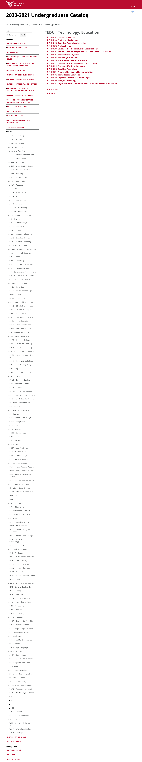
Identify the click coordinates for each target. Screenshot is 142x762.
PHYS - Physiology (16, 613)
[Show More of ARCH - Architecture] (8, 192)
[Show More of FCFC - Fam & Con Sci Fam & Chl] (8, 395)
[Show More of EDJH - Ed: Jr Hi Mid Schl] (8, 336)
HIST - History (15, 440)
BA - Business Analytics (19, 211)
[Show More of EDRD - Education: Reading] (8, 344)
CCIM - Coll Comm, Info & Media (22, 249)
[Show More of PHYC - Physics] (8, 609)
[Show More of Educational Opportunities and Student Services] (6, 63)
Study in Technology (62, 80)
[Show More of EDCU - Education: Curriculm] (8, 317)
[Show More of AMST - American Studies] (8, 170)
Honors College (15, 116)
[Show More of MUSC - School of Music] (8, 564)
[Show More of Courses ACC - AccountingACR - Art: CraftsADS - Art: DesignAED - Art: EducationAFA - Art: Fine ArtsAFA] (6, 131)
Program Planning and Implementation (71, 72)
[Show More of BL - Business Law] (8, 226)
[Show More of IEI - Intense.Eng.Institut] (8, 463)
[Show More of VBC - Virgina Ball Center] (8, 715)
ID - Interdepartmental (18, 459)
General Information (17, 48)
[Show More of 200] (10, 700)
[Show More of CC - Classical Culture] (8, 245)
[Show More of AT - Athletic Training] (8, 207)
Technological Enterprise (64, 75)
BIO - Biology (15, 219)
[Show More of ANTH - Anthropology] (8, 177)
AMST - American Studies (19, 170)
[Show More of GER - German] (8, 429)
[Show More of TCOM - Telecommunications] (8, 685)
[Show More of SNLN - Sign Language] (8, 647)
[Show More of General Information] (6, 47)
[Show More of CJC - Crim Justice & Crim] (8, 268)
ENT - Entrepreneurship (19, 376)
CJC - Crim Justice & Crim (19, 268)
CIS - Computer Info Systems (21, 264)
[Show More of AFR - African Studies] (8, 158)
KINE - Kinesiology (17, 507)
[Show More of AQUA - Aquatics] (8, 185)
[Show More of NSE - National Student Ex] (8, 587)
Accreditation (14, 742)
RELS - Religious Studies (19, 632)
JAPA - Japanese (16, 499)
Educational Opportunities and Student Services (20, 64)
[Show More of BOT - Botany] (8, 230)
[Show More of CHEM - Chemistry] (8, 260)
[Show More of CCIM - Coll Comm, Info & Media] (8, 249)
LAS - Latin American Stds (20, 514)
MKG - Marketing (16, 553)
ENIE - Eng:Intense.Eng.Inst (20, 372)
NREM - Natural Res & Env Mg (21, 583)
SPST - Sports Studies (18, 670)
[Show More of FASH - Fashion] (8, 387)
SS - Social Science (17, 678)
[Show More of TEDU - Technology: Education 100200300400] (8, 693)
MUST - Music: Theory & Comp (22, 576)
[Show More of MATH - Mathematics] (8, 526)
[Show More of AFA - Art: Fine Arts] (8, 151)
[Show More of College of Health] (6, 111)
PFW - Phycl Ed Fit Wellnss (20, 602)
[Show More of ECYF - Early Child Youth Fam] (8, 302)
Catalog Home (14, 750)
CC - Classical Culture (18, 245)
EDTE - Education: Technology (21, 351)
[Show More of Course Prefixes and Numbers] (6, 79)
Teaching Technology (63, 69)
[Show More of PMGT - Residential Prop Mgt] (8, 621)
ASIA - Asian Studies (17, 200)
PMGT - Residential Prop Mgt (21, 621)
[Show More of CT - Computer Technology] (8, 291)
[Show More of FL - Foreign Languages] (8, 410)
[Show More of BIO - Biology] (8, 219)
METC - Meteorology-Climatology (18, 540)
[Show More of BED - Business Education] (8, 215)
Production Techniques (63, 40)
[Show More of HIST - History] (8, 440)
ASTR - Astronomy (17, 204)
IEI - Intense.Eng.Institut (19, 463)
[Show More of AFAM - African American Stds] (8, 155)
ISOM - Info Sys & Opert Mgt (21, 492)
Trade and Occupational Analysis (68, 60)
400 (12, 708)
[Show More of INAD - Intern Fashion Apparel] (8, 467)
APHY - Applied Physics (18, 181)
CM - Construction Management (22, 272)
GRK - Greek (14, 437)
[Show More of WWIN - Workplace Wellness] (8, 729)
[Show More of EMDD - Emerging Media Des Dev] (8, 355)
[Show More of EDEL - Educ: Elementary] (8, 321)
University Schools (16, 737)
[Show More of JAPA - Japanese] (8, 499)
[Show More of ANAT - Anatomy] (8, 173)
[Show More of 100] (10, 696)
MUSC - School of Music (19, 564)
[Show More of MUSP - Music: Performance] (8, 572)
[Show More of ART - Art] (8, 196)
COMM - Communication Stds (21, 276)
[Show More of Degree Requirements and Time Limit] (6, 56)
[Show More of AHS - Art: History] (8, 162)
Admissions (12, 52)
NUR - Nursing (15, 591)
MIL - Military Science (18, 549)
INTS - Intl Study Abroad (19, 484)
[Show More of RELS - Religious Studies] (8, 632)
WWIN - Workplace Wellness (21, 729)
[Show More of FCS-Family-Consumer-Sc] (8, 402)
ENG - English (15, 369)
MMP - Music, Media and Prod (21, 557)
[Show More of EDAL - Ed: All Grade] (8, 313)
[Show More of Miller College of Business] (6, 95)
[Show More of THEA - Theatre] (8, 712)
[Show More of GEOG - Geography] (8, 421)
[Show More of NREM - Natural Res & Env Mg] (8, 583)
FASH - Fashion (15, 387)
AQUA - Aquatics (16, 185)
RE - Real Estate (16, 636)
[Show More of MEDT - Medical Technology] (8, 535)
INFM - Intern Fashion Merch (21, 471)
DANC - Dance (15, 295)
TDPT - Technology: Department (22, 689)
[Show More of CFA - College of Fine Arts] (8, 253)
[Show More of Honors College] (6, 115)
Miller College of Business (20, 95)
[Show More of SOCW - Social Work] (8, 655)
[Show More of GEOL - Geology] (8, 425)
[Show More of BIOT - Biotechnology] (8, 223)
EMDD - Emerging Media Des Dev (21, 356)
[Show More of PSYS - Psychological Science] (8, 628)
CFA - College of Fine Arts (20, 253)
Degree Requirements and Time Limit (22, 58)
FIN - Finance (14, 406)
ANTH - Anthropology (18, 177)
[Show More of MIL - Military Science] (8, 549)
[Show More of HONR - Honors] (8, 444)
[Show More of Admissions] (6, 52)
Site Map (11, 755)
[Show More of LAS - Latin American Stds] (8, 514)
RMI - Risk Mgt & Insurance (20, 640)
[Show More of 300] (10, 704)
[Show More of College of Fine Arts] (6, 106)
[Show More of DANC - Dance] (8, 294)
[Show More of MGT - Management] (8, 545)
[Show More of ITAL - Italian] (8, 495)
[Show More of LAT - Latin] (8, 518)
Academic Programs (16, 70)
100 (12, 697)
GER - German (15, 429)
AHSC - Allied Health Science (21, 166)
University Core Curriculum (20, 75)
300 (12, 704)
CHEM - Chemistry (16, 260)
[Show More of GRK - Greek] (8, 436)
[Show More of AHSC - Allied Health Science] (8, 166)
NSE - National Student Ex (20, 587)
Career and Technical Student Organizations (73, 49)
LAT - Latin (14, 518)
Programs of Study (16, 43)
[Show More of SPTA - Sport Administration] (8, 674)
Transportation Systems (64, 54)
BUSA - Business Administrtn (21, 234)
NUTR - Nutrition (16, 594)
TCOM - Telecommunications (21, 685)
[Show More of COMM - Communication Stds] (8, 275)
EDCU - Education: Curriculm (21, 317)
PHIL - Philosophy (16, 606)
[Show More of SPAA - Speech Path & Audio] (8, 659)
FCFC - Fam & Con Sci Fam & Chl (23, 395)
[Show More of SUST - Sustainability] (8, 681)
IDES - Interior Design (18, 455)
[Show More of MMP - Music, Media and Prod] (8, 557)
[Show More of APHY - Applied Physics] (8, 181)
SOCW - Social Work (17, 655)
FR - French (14, 414)
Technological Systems (63, 57)
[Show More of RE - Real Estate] (8, 636)
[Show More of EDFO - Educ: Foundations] (8, 325)
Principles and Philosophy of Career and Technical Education (80, 51)
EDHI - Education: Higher (19, 332)
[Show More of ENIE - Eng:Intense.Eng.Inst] (8, 372)
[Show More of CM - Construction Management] (8, 272)
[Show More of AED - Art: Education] (8, 147)
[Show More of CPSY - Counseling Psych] (8, 279)
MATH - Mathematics (18, 526)
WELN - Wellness (16, 719)
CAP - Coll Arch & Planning (20, 242)
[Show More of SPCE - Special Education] (8, 662)
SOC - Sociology (16, 651)
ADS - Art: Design (16, 143)
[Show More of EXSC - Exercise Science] (8, 384)
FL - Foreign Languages (19, 410)
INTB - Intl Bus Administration (21, 480)
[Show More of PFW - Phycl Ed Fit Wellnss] (8, 602)
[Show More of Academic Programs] (6, 70)
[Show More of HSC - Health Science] (8, 452)
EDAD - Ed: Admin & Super (20, 310)
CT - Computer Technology (20, 291)
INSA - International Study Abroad (20, 475)
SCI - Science (14, 644)
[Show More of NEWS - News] (8, 579)
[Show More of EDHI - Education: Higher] (8, 332)
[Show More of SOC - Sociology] (8, 651)
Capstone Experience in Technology (69, 77)
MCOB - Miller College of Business (19, 531)
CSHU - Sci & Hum (16, 287)
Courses (34, 25)
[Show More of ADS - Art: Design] (8, 143)
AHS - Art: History (16, 162)
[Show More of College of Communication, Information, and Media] (6, 99)
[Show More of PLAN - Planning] (8, 617)
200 (12, 700)
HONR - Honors (15, 444)
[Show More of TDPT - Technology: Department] (8, 689)
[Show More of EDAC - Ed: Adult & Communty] (8, 306)
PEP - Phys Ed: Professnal (20, 598)
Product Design (60, 46)
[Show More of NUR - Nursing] (8, 591)
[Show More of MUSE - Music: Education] (8, 568)
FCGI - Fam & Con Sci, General (22, 399)
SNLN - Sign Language (18, 647)
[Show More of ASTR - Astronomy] (8, 204)
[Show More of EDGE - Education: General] (8, 328)
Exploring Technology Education (67, 43)
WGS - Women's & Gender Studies (20, 724)
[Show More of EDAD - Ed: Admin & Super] (8, 310)
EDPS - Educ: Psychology (19, 340)
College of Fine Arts (17, 107)
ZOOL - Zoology (16, 733)
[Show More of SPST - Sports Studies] (8, 670)
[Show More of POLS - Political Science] (8, 625)
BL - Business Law (17, 226)
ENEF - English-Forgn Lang (20, 365)
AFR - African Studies (18, 158)
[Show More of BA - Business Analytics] (8, 211)
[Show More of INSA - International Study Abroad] (8, 474)
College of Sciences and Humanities (19, 121)
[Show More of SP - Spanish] (8, 666)
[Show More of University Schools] (6, 736)
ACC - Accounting (16, 136)
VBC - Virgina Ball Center (19, 715)
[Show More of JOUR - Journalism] (8, 503)
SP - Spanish (14, 666)
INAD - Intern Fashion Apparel (21, 467)
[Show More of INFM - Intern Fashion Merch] (8, 470)
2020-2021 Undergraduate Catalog (18, 25)
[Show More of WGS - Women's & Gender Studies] (8, 723)
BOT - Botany (15, 230)
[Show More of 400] (10, 708)
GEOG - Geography (17, 421)
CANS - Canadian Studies (19, 238)
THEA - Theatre (15, 712)
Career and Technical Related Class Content (73, 63)
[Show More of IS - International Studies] (8, 488)
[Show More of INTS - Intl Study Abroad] (8, 484)
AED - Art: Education (17, 147)
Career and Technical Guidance (67, 66)
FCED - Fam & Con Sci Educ (20, 391)
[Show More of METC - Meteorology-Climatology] (8, 539)
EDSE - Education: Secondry (20, 347)
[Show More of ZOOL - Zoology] (8, 733)
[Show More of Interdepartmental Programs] (6, 83)
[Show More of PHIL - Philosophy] (8, 606)
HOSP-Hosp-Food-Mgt (18, 448)
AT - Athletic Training (18, 208)
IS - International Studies (19, 488)
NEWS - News (15, 579)
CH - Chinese (14, 257)
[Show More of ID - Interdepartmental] (8, 459)
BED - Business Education (20, 215)
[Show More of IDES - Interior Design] (8, 455)
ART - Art (13, 196)
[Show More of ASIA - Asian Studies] (8, 200)
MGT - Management (17, 545)
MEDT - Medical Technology (21, 536)
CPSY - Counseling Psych (19, 279)
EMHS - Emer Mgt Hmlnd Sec (21, 361)
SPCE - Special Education (19, 662)
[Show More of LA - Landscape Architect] (8, 511)
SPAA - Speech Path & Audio (21, 659)
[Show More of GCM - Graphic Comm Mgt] (8, 418)
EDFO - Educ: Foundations (20, 325)
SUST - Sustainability (17, 681)
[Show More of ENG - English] (8, 368)
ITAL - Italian (14, 496)
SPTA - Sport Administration (21, 674)
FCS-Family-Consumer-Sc (19, 403)
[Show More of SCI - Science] (8, 643)
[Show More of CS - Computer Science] (8, 283)
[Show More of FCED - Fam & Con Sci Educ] (8, 391)
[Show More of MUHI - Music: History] (8, 560)
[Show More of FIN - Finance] (8, 406)
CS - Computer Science (18, 283)
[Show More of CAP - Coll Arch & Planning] (8, 241)
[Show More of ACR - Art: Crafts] (8, 139)
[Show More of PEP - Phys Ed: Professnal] (8, 598)
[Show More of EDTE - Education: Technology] (8, 351)
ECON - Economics (17, 298)
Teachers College (15, 127)
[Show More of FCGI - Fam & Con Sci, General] (8, 399)
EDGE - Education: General (20, 329)
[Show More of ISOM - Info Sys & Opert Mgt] (8, 492)
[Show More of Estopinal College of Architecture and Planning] (6, 88)
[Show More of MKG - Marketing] (8, 553)
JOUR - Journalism (16, 503)
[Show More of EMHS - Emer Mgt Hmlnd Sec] (8, 361)
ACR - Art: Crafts (16, 140)
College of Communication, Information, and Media (20, 101)
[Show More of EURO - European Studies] (8, 380)
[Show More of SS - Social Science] (8, 678)
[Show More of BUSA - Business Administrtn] (8, 234)
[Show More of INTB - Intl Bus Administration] (8, 480)
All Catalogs (13, 759)
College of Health (16, 111)
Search (23, 35)
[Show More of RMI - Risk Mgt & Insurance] (8, 640)
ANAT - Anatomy (16, 174)
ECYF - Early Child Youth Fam (21, 302)
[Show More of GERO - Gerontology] (8, 433)
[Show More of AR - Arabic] (8, 189)
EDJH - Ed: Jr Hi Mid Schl (19, 336)
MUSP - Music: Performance (21, 572)
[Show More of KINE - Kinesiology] (8, 507)
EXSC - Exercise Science (19, 384)
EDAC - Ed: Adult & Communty (21, 306)
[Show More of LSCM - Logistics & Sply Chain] (8, 522)
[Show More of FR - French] (8, 414)
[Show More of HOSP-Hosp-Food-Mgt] (8, 448)
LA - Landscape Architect (19, 511)
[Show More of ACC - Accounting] (8, 136)
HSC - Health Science (18, 452)
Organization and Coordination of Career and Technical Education (83, 83)
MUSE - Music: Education (19, 568)
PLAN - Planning (16, 617)
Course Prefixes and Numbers (21, 79)
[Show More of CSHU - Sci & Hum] (8, 287)
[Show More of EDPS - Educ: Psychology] (8, 340)
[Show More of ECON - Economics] (8, 298)
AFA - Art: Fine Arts (17, 151)
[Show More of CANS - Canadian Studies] (8, 238)
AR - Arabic (14, 189)
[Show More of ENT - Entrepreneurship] (8, 376)
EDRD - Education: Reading (20, 344)
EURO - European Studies (19, 380)
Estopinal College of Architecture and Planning (20, 89)
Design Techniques (62, 37)
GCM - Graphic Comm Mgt (20, 418)
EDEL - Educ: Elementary (19, 321)
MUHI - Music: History (18, 560)
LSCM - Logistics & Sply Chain (21, 522)
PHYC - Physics (15, 610)
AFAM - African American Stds (21, 155)
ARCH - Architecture (17, 192)
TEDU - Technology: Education (23, 693)
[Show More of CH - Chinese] (8, 257)
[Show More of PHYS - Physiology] (8, 613)
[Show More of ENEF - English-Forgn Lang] (8, 365)
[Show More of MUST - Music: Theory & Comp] (8, 575)
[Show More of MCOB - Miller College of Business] (8, 529)
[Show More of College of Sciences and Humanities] (6, 120)
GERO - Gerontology (17, 433)
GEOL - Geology (16, 425)
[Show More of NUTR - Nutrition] (8, 594)
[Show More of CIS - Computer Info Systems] (8, 264)
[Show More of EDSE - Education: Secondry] (8, 347)
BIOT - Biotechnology (18, 223)
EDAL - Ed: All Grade (17, 313)
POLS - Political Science (19, 625)
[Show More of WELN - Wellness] (8, 719)
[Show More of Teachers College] (6, 127)
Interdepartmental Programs (22, 84)
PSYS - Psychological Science (21, 628)
